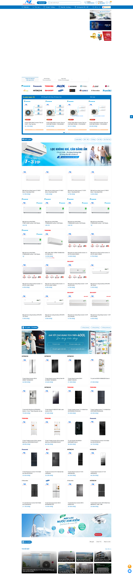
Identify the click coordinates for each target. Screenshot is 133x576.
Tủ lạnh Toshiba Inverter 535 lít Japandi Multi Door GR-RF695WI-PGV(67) (31, 408)
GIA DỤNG (27, 508)
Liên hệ (77, 562)
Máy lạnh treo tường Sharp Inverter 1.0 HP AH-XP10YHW (78, 251)
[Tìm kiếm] (49, 2)
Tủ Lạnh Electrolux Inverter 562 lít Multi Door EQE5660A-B (31, 470)
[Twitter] (94, 557)
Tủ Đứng (93, 106)
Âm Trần (100, 106)
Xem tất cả (108, 515)
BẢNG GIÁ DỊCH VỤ (57, 560)
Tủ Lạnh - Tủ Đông (49, 7)
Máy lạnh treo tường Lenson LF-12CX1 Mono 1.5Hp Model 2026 (77, 157)
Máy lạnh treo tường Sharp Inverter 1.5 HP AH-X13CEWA (101, 282)
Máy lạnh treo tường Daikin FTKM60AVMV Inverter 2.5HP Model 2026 (54, 188)
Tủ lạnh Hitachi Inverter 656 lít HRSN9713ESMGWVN (29, 345)
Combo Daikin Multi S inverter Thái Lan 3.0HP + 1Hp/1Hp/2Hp (34, 89)
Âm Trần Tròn (107, 106)
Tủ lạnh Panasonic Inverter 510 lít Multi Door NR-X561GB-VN (31, 439)
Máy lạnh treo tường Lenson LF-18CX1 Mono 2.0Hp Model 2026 (54, 157)
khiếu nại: (81, 560)
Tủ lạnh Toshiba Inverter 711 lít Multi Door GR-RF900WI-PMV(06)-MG (100, 376)
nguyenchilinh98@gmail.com (32, 565)
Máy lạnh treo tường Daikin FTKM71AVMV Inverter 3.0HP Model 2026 (31, 188)
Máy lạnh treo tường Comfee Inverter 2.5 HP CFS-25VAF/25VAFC (77, 220)
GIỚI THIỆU (55, 558)
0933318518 (90, 3)
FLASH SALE (29, 64)
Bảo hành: (81, 558)
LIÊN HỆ (55, 564)
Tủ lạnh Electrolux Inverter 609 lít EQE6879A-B (75, 470)
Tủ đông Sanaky (85, 294)
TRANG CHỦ (56, 556)
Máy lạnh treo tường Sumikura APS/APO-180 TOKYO (100, 251)
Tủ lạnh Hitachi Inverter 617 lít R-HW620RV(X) (98, 439)
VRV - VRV (86, 106)
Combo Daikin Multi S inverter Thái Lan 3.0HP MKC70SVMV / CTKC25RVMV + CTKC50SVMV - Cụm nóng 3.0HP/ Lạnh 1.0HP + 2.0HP (98, 89)
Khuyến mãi (106, 7)
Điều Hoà (26, 7)
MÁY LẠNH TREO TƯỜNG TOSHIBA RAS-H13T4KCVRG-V (54, 220)
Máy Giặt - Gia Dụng (65, 7)
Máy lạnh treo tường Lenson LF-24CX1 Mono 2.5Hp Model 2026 (31, 157)
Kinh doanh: (82, 556)
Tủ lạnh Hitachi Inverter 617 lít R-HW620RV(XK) (75, 439)
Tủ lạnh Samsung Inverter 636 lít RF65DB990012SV (53, 470)
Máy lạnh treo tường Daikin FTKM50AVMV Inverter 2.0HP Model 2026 (76, 188)
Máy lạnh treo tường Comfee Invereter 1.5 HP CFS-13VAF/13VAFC (32, 251)
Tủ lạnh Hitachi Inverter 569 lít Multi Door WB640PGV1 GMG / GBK (100, 470)
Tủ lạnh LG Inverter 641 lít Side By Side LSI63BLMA (54, 439)
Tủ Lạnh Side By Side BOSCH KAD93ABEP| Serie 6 (75, 408)
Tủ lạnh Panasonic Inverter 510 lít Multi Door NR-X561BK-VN (100, 408)
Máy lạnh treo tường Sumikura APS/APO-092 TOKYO (55, 282)
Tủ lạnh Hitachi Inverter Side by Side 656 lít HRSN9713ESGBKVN (54, 345)
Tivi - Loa (37, 7)
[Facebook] (91, 557)
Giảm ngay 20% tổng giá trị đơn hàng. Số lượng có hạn (54, 63)
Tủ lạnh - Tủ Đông (30, 294)
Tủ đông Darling (95, 294)
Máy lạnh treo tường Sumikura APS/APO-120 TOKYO (32, 282)
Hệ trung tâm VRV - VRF (82, 7)
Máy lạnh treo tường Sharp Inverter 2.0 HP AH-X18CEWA (78, 282)
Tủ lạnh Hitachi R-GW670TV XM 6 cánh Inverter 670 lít (54, 376)
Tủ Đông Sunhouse (106, 294)
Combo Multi (78, 106)
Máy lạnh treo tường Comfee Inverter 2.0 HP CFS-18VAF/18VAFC (100, 220)
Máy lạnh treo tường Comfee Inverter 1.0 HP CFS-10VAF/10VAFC (54, 251)
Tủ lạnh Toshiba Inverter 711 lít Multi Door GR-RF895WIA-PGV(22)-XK (78, 376)
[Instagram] (101, 557)
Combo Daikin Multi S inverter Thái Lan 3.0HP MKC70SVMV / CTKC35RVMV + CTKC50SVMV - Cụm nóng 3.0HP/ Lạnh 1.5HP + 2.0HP (77, 89)
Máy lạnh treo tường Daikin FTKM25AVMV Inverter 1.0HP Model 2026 (31, 220)
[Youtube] (97, 557)
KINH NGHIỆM (56, 562)
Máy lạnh (27, 106)
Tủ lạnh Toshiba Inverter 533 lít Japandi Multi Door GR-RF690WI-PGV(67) (54, 408)
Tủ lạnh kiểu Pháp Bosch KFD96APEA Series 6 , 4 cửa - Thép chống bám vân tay (32, 376)
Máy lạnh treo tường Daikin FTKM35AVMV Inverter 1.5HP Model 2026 (99, 188)
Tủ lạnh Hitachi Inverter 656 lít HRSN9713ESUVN (75, 345)
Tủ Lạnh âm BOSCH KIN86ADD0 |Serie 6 (100, 345)
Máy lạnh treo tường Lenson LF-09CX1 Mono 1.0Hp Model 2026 (100, 157)
